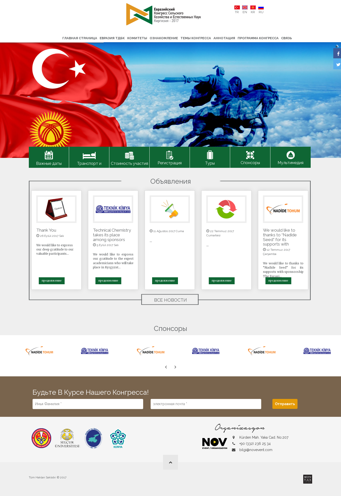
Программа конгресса (258, 38)
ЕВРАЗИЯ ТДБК (112, 38)
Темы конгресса (195, 38)
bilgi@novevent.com (255, 450)
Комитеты (137, 38)
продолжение (52, 280)
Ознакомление (164, 38)
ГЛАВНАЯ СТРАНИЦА (79, 38)
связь (286, 38)
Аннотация (224, 38)
